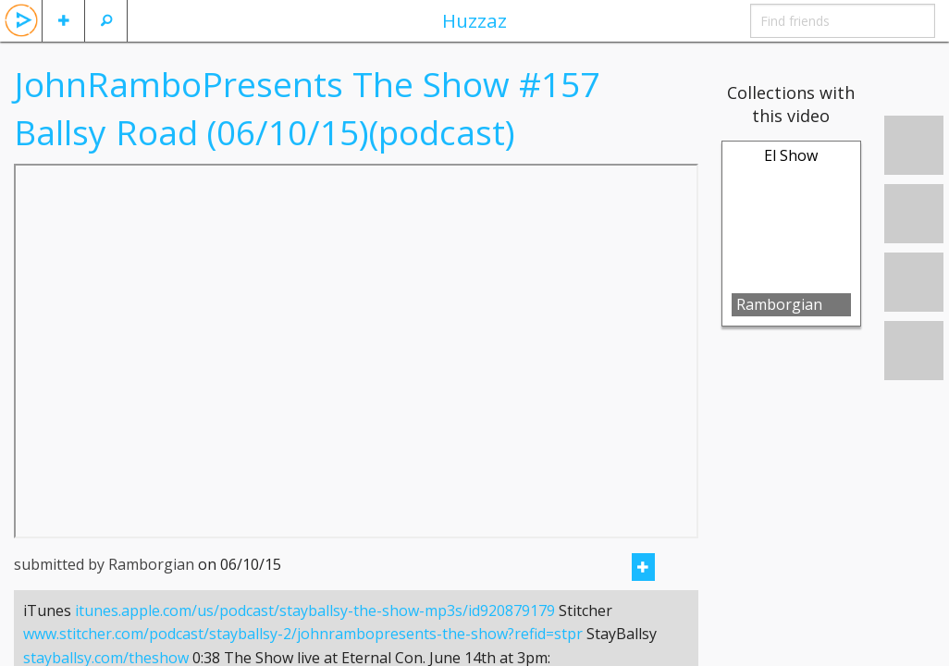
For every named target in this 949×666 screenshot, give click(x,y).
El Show (791, 155)
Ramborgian (779, 304)
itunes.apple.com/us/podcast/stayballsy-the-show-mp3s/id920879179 (315, 633)
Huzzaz (474, 20)
